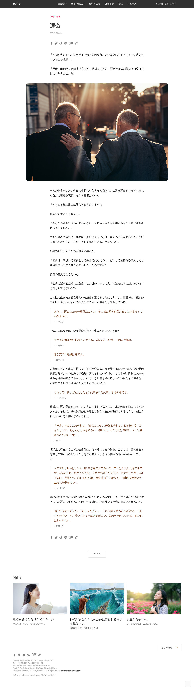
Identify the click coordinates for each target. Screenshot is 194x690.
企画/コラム (55, 16)
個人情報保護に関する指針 (70, 671)
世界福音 (109, 3)
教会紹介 (62, 3)
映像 (166, 4)
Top (188, 684)
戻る (98, 554)
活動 (120, 3)
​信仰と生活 (94, 3)
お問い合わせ (167, 647)
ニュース (131, 3)
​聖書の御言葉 (77, 3)
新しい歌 (159, 4)
